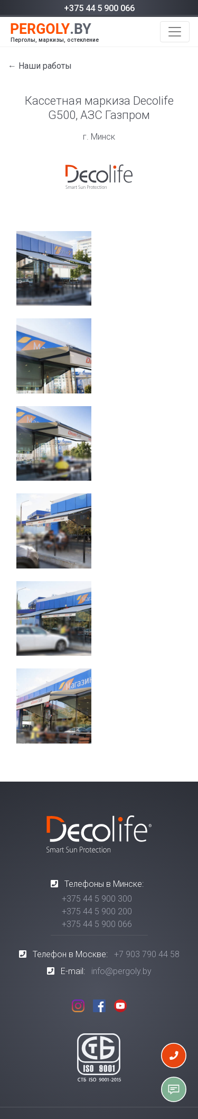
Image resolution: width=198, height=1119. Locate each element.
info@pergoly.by (121, 971)
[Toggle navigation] (175, 31)
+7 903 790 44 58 (147, 954)
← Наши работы (40, 66)
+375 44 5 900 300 (97, 899)
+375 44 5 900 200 (97, 911)
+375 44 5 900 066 (99, 8)
